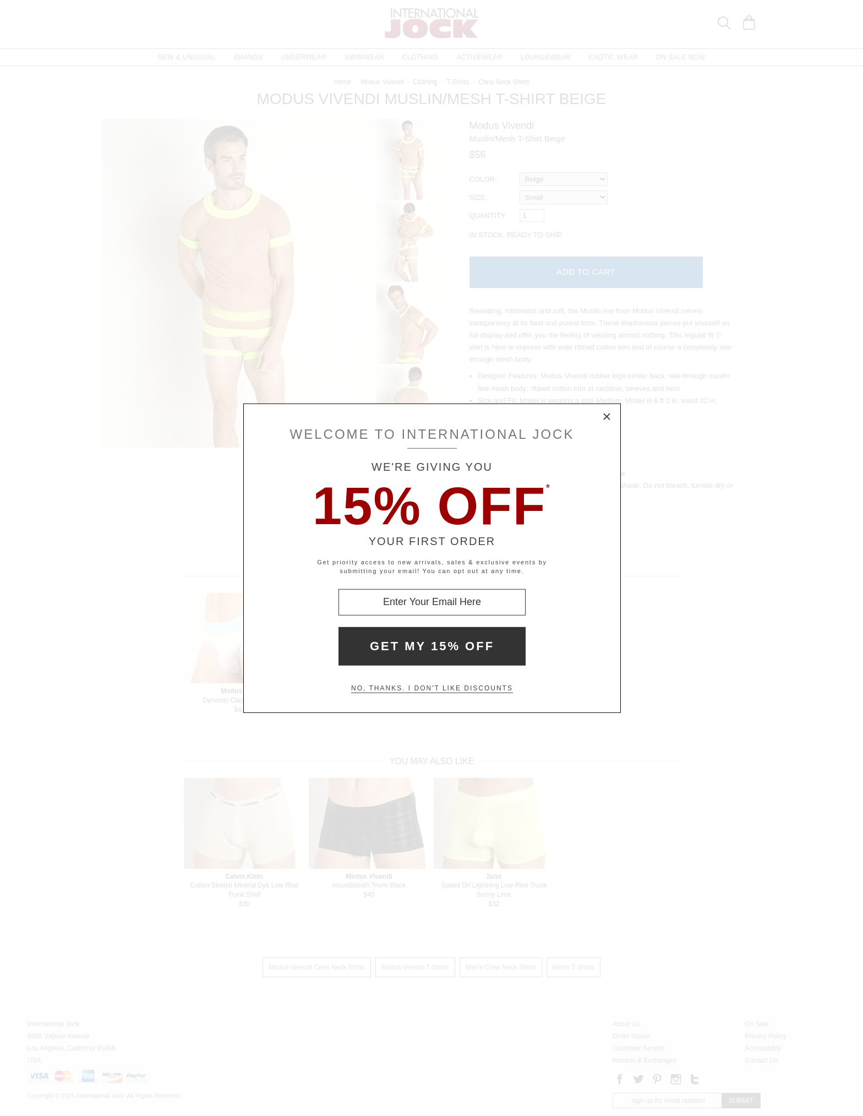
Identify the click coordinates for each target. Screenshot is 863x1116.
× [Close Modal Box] (607, 416)
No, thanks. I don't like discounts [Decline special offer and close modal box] (432, 688)
